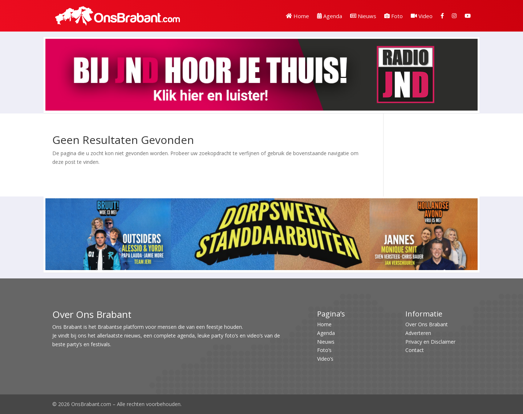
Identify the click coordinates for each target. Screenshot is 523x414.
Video (422, 16)
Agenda (329, 16)
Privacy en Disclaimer (430, 341)
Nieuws (363, 16)
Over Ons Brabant (426, 324)
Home (297, 16)
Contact (414, 350)
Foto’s (324, 350)
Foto (393, 16)
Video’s (325, 358)
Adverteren (418, 333)
